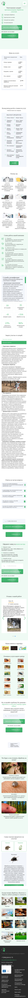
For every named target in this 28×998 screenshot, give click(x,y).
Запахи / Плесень (8, 129)
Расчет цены (18, 989)
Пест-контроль (9, 145)
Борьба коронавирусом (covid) (18, 156)
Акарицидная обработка (18, 146)
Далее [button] (14, 163)
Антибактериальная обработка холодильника (20, 971)
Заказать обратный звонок (12, 27)
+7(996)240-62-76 (13, 534)
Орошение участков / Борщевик (9, 142)
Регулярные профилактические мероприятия (6, 986)
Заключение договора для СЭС (18, 151)
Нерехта (10, 964)
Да (4, 971)
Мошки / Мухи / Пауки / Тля (18, 129)
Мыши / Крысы (18, 117)
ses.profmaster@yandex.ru (8, 960)
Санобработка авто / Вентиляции (18, 142)
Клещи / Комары (8, 125)
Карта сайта (18, 992)
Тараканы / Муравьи (8, 121)
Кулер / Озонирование (9, 137)
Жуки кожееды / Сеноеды (9, 155)
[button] (3, 618)
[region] (14, 288)
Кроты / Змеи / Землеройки (18, 121)
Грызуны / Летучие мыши (9, 150)
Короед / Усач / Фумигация (18, 137)
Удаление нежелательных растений (5, 991)
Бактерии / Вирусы (17, 125)
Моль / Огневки (8, 133)
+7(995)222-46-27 (8, 35)
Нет (8, 971)
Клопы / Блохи (9, 117)
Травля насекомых (6, 973)
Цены (16, 987)
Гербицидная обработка (18, 133)
